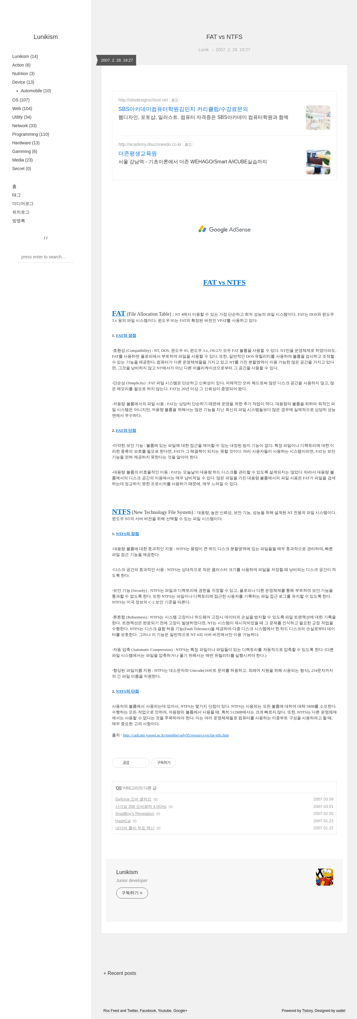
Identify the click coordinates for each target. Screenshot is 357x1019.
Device (23, 82)
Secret (21, 168)
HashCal (123, 821)
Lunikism (46, 36)
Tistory (307, 1011)
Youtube (164, 1011)
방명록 (18, 220)
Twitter (132, 1011)
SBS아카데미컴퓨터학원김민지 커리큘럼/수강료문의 (183, 109)
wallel (340, 1011)
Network (24, 125)
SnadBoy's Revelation (134, 813)
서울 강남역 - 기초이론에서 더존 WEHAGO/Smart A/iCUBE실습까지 (192, 161)
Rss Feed (111, 1011)
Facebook (148, 1011)
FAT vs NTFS (224, 36)
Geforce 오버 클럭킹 (133, 799)
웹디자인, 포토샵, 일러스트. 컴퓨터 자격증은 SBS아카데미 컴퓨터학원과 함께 (203, 117)
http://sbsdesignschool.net (143, 99)
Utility (22, 117)
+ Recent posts (119, 973)
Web (22, 108)
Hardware (26, 142)
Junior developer (131, 880)
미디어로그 (23, 203)
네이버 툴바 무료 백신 (134, 828)
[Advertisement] (224, 229)
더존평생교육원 (137, 153)
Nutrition (23, 73)
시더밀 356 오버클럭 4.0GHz (141, 806)
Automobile (35, 90)
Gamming (24, 151)
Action (21, 65)
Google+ (180, 1011)
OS (21, 99)
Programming (30, 134)
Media (22, 160)
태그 (16, 194)
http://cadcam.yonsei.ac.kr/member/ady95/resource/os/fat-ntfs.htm (176, 735)
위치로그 (20, 212)
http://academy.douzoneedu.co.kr (149, 144)
